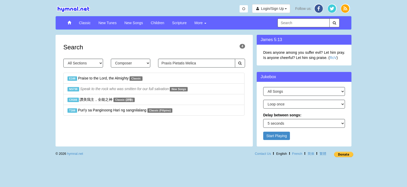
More (200, 23)
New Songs (133, 23)
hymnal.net (75, 154)
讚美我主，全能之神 (101, 99)
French (297, 154)
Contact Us (263, 154)
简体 (311, 154)
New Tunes (107, 23)
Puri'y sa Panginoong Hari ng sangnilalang (119, 110)
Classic (85, 23)
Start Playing (276, 136)
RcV (333, 58)
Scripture (179, 23)
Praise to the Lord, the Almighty (105, 78)
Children (157, 23)
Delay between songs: (282, 115)
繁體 (323, 154)
